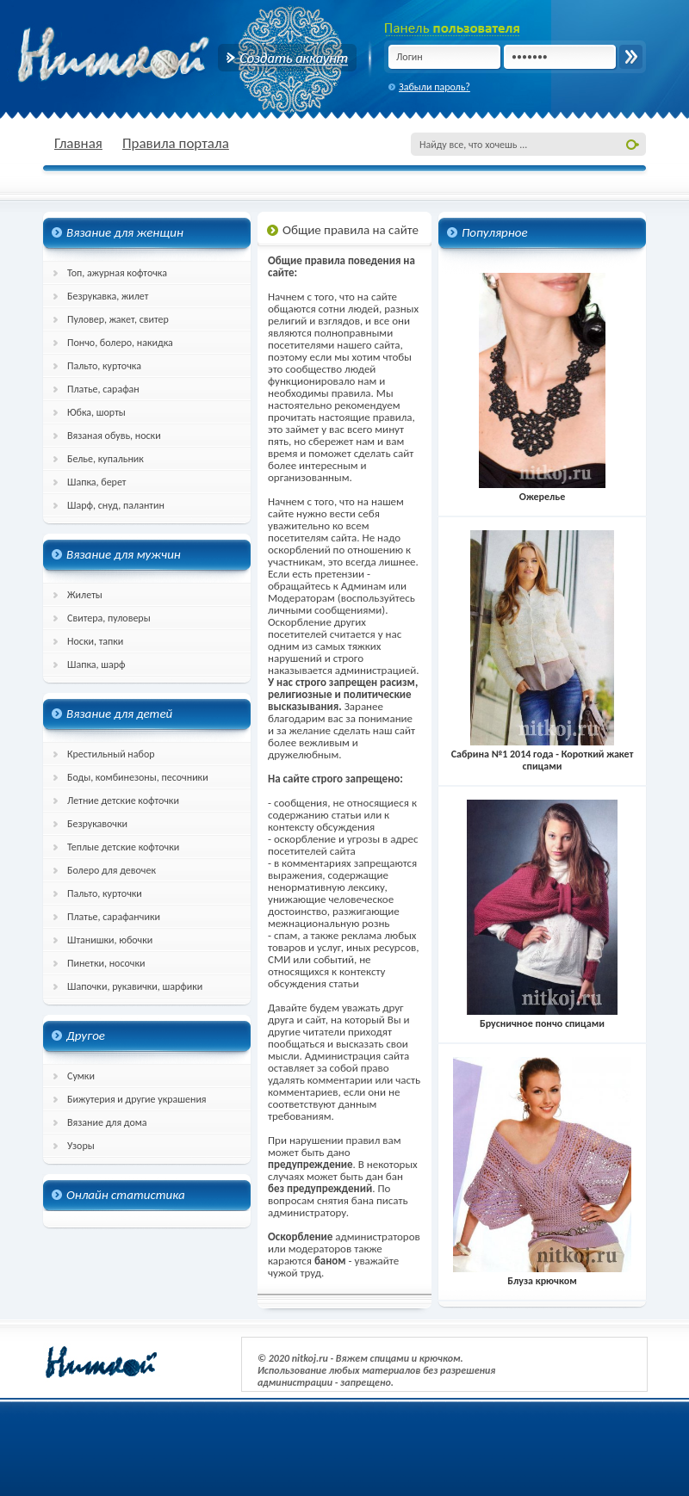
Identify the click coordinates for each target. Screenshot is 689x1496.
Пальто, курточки (104, 893)
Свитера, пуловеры (109, 618)
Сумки (81, 1076)
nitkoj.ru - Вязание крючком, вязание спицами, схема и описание (155, 56)
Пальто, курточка (104, 366)
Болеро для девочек (111, 870)
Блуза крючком (542, 1275)
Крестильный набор (111, 754)
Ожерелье (542, 491)
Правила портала (175, 143)
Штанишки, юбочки (109, 940)
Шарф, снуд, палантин (115, 505)
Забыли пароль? (434, 87)
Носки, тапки (95, 641)
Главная (78, 143)
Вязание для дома (107, 1122)
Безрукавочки (97, 824)
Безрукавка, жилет (107, 296)
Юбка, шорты (96, 412)
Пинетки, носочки (106, 963)
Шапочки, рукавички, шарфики (134, 986)
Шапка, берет (97, 482)
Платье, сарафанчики (113, 917)
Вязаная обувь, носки (114, 436)
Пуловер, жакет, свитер (118, 319)
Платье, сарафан (103, 389)
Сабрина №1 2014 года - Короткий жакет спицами (542, 754)
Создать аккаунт (287, 57)
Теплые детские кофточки (123, 847)
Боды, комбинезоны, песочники (137, 777)
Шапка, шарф (96, 664)
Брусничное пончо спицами (542, 1017)
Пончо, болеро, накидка (120, 343)
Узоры (81, 1146)
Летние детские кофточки (123, 800)
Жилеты (84, 595)
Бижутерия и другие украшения (137, 1099)
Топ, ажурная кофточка (117, 273)
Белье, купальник (105, 459)
